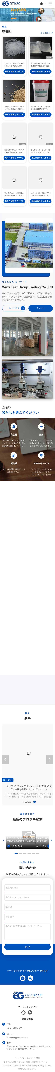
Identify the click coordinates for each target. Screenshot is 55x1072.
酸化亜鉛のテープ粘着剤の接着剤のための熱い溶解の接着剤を (14, 198)
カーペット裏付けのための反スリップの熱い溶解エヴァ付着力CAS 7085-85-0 (14, 68)
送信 (27, 946)
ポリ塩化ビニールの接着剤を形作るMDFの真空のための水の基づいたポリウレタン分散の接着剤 (41, 111)
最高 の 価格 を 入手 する (14, 75)
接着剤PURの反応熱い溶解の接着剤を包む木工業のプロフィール (14, 154)
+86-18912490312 (16, 1028)
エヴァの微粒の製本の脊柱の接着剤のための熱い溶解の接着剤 (40, 198)
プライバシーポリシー (24, 1058)
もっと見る (46, 33)
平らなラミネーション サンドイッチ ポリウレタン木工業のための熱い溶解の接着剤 (41, 154)
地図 (38, 1058)
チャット (40, 308)
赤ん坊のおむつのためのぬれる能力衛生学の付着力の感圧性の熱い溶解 (40, 68)
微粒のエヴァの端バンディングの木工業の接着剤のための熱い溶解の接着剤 (14, 111)
